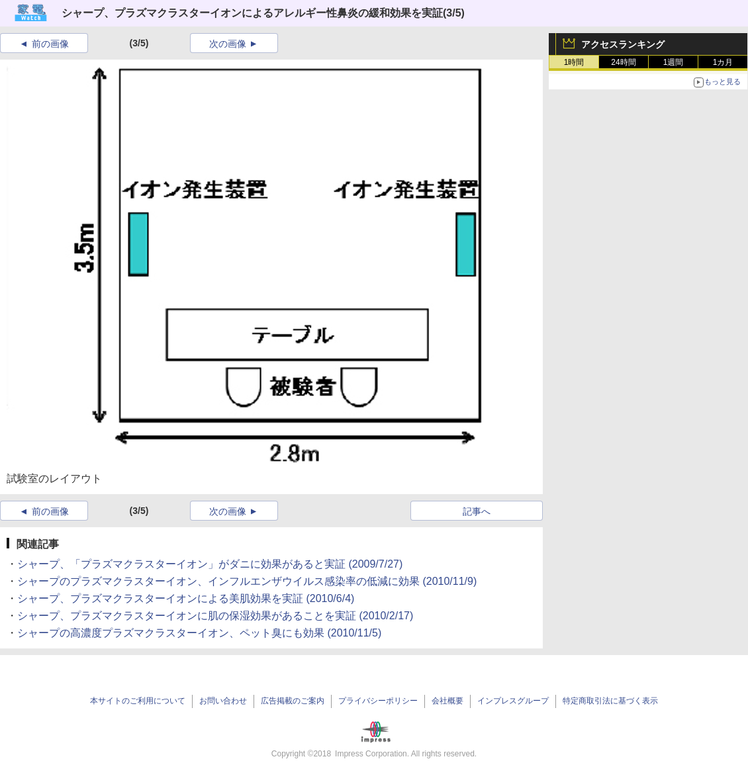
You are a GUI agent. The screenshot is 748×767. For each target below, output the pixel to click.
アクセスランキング (623, 44)
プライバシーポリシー (378, 700)
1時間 (574, 62)
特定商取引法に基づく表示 (610, 700)
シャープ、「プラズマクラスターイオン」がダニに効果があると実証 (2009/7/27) (209, 564)
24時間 (623, 62)
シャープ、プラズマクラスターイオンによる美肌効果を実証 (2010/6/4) (185, 598)
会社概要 (447, 700)
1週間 (673, 62)
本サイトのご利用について (137, 700)
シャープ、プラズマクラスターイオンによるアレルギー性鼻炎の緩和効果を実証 (252, 13)
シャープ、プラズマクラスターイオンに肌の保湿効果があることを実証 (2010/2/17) (215, 615)
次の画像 (227, 43)
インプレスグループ (513, 700)
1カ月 (723, 62)
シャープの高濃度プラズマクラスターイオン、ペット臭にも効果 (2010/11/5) (199, 633)
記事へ (477, 511)
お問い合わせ (223, 700)
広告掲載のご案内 (292, 700)
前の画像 (50, 43)
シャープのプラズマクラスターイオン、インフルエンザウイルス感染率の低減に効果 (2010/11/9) (247, 581)
